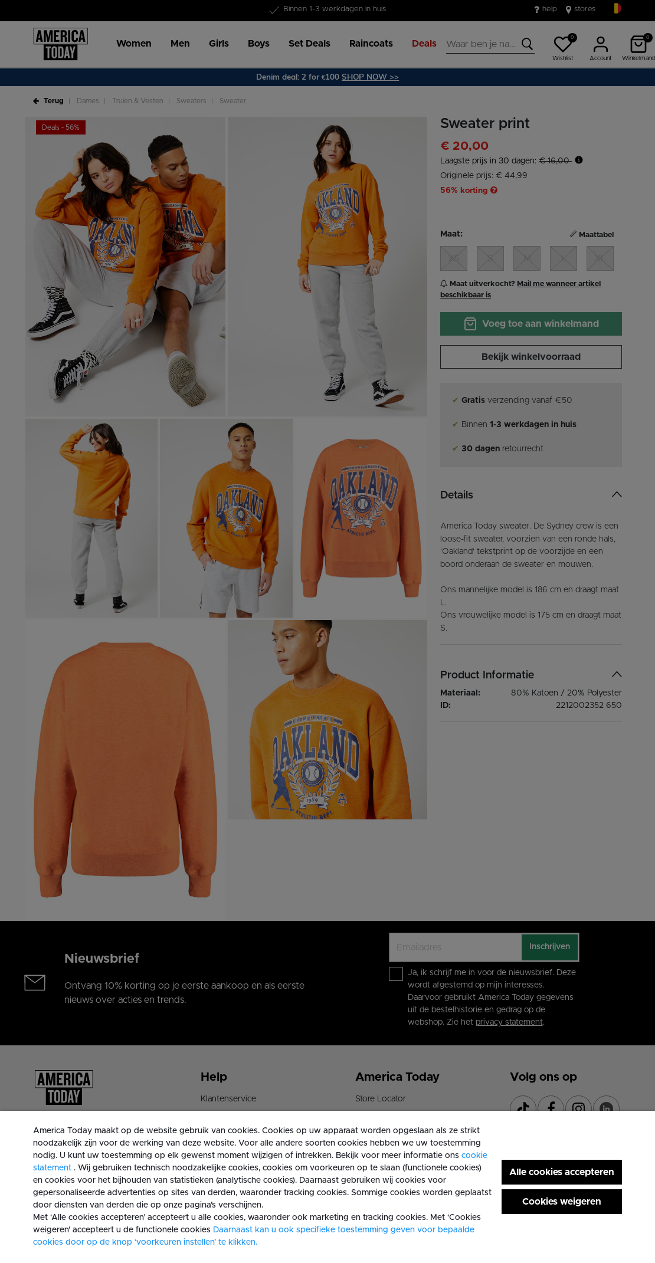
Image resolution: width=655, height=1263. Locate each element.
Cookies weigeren (561, 1201)
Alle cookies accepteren (561, 1172)
